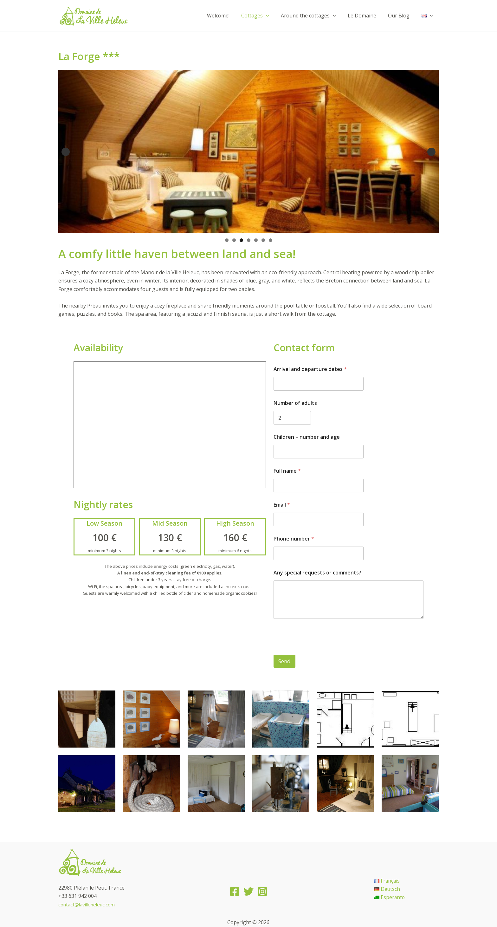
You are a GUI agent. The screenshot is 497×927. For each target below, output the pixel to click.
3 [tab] (241, 240)
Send (284, 661)
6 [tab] (263, 240)
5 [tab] (256, 240)
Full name (287, 471)
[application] (273, 15)
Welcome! (227, 15)
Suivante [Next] (431, 152)
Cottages (263, 15)
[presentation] (322, 650)
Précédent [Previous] (65, 152)
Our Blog (401, 15)
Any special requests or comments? (317, 573)
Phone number (294, 539)
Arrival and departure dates (310, 369)
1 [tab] (227, 240)
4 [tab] (248, 240)
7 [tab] (270, 240)
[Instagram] (262, 892)
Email (282, 505)
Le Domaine (366, 15)
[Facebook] (234, 892)
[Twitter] (248, 892)
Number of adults (295, 403)
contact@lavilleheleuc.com (89, 904)
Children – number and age (307, 437)
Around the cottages (314, 15)
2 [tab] (234, 240)
